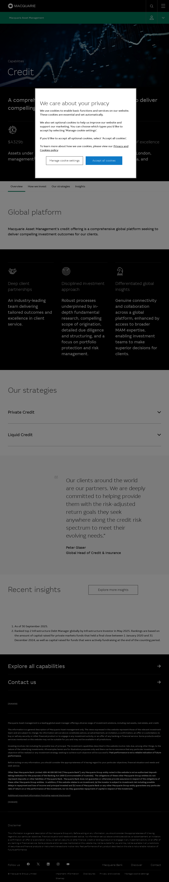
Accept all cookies (104, 160)
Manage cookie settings (65, 160)
